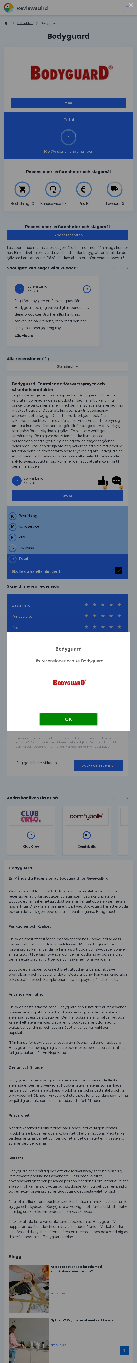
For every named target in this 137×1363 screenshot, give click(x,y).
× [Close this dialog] (131, 6)
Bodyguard (68, 649)
